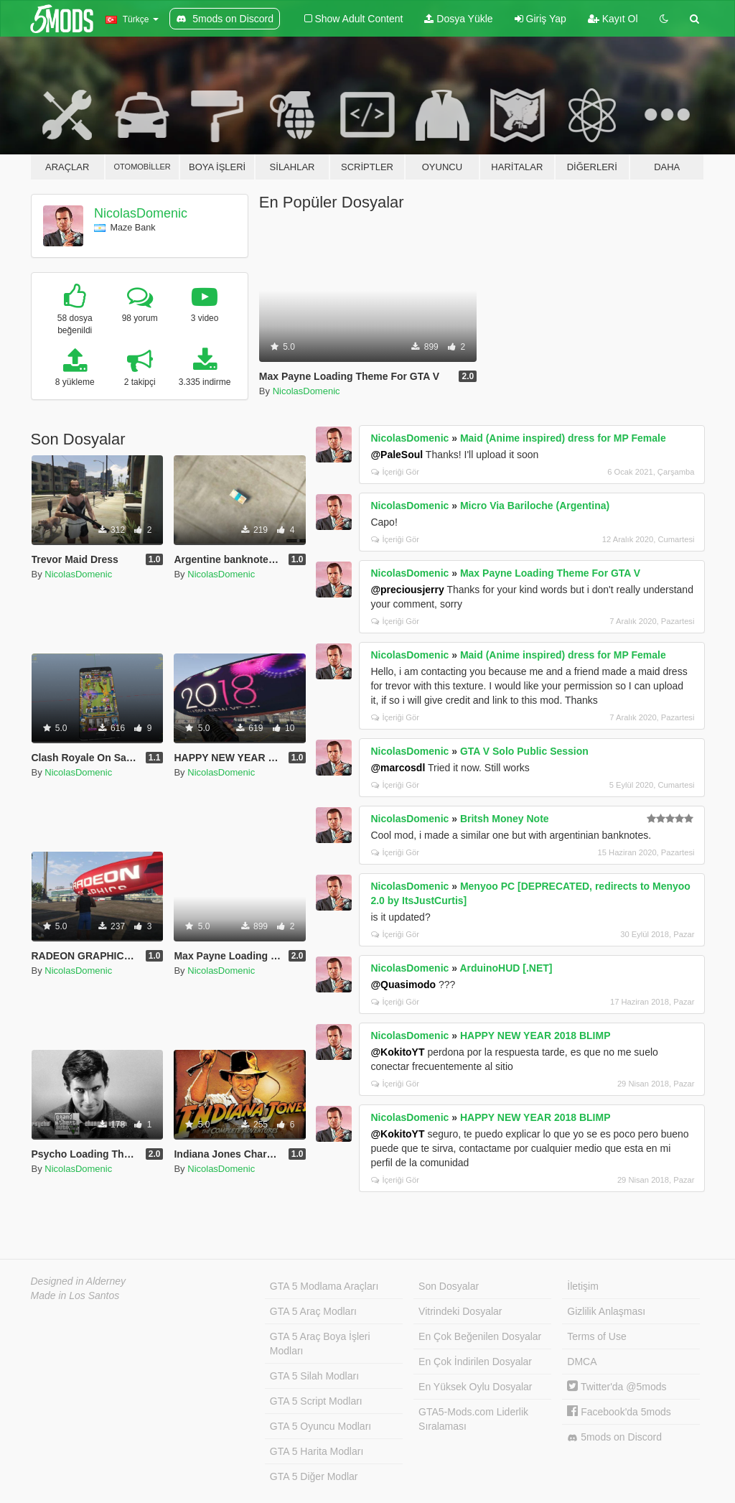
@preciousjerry (407, 589)
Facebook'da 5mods (619, 1411)
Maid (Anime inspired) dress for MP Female (563, 438)
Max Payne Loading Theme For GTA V (550, 573)
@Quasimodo (403, 984)
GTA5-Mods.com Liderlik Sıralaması (473, 1419)
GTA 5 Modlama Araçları (324, 1286)
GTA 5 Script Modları (316, 1401)
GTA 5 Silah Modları (314, 1376)
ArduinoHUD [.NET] (505, 968)
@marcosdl (397, 767)
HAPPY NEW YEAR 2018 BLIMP (535, 1035)
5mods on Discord (614, 1437)
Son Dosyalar (448, 1286)
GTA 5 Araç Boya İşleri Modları (320, 1344)
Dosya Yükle (458, 18)
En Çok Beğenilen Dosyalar (479, 1336)
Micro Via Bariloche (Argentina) (534, 505)
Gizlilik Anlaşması (606, 1311)
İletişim (583, 1286)
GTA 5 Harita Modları (316, 1451)
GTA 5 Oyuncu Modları (320, 1426)
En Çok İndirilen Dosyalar (475, 1361)
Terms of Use (596, 1336)
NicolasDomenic (140, 213)
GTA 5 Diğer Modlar (314, 1476)
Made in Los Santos (75, 1295)
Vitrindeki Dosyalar (460, 1311)
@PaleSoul (396, 454)
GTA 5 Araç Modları (313, 1311)
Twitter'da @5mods (616, 1386)
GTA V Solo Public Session (524, 751)
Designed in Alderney (78, 1281)
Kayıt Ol (613, 18)
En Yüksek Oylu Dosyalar (475, 1386)
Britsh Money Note (504, 818)
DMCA (581, 1361)
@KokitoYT (397, 1052)
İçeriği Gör (395, 471)
